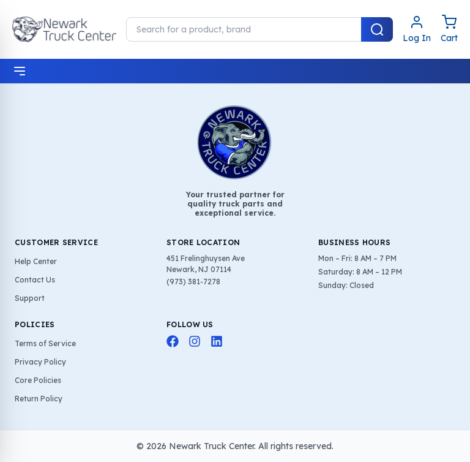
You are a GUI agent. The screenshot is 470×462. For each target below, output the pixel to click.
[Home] (64, 29)
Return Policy (38, 398)
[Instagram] (194, 341)
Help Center (36, 261)
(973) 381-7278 (193, 281)
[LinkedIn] (217, 341)
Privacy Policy (40, 361)
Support (30, 298)
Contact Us (35, 279)
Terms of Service (45, 343)
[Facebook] (172, 341)
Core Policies (38, 380)
